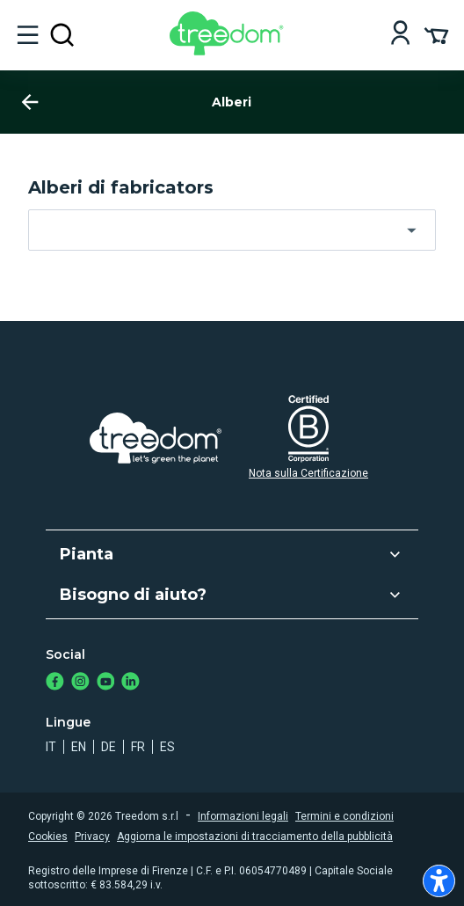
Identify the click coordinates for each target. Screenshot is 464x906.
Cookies (48, 836)
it (51, 747)
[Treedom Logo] (230, 50)
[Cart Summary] (436, 34)
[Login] (400, 35)
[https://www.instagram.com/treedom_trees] (80, 683)
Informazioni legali (243, 816)
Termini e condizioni (344, 816)
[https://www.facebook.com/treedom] (55, 683)
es (167, 747)
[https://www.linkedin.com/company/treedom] (130, 683)
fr (138, 747)
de (108, 747)
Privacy (92, 836)
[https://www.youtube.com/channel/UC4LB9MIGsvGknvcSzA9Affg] (106, 683)
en (78, 747)
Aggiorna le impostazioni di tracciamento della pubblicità (255, 836)
